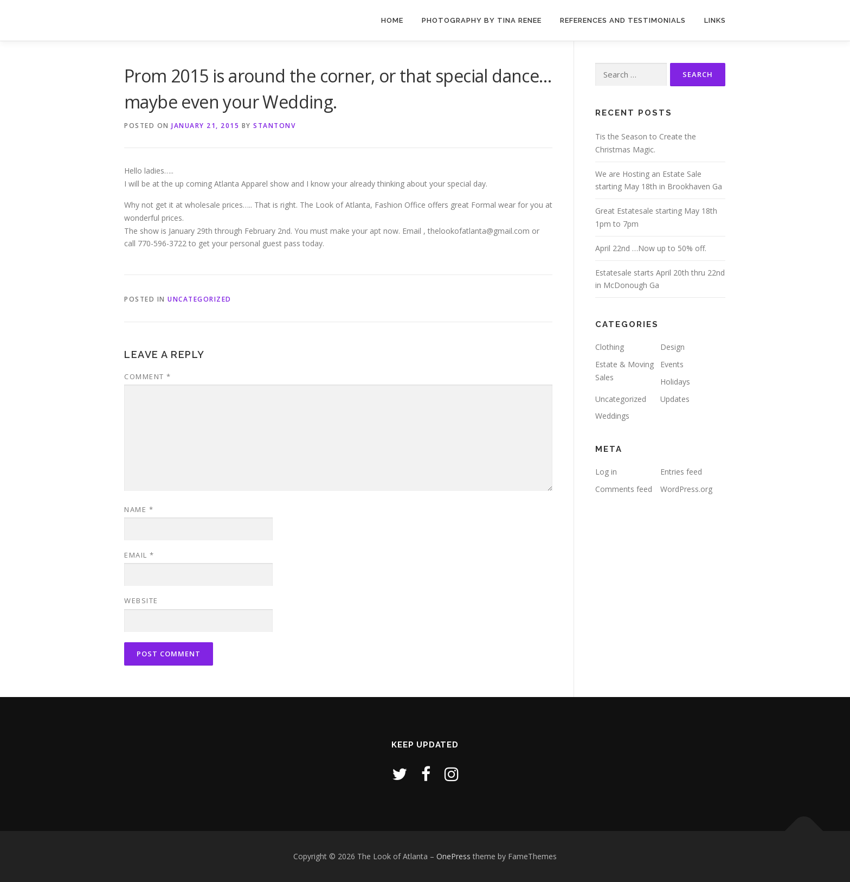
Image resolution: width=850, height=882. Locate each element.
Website (141, 600)
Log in (606, 471)
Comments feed (623, 489)
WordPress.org (686, 489)
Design (672, 347)
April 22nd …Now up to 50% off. (650, 248)
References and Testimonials (623, 20)
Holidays (675, 381)
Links (715, 20)
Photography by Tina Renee (482, 20)
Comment (147, 376)
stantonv (274, 125)
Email (139, 555)
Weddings (612, 416)
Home (392, 20)
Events (672, 364)
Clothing (609, 347)
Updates (675, 399)
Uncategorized (199, 299)
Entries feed (681, 471)
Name (138, 509)
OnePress (453, 856)
